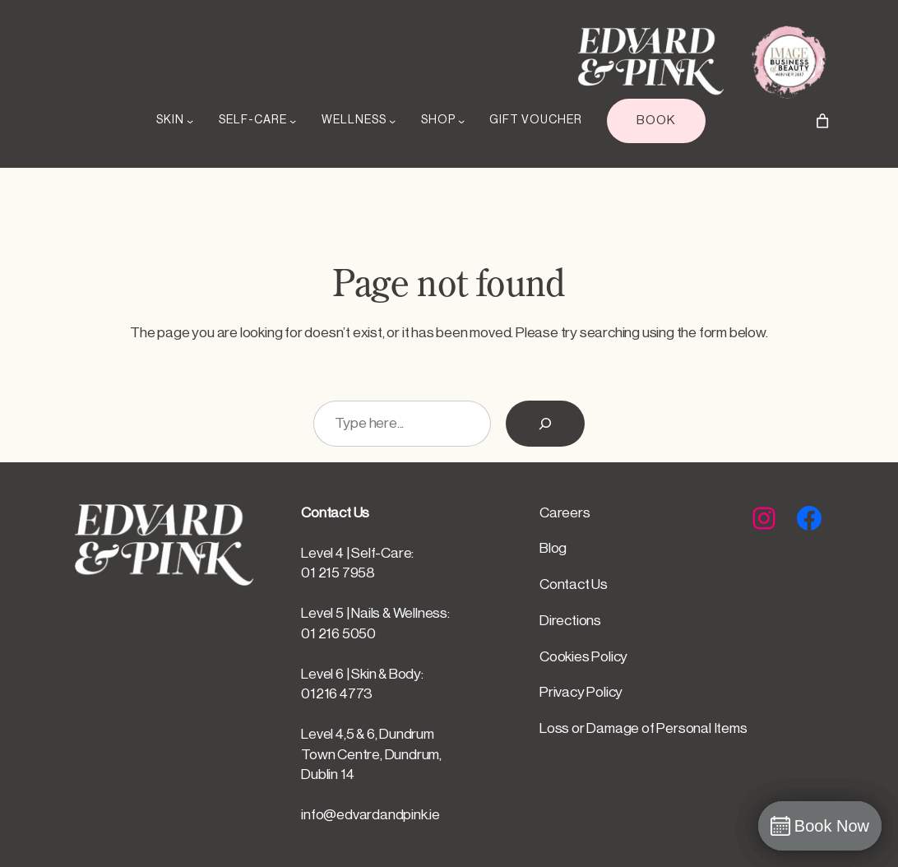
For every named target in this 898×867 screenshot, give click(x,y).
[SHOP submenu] (461, 121)
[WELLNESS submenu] (392, 121)
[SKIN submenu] (190, 121)
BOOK (656, 120)
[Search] (545, 424)
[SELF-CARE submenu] (292, 121)
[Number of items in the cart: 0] (822, 121)
